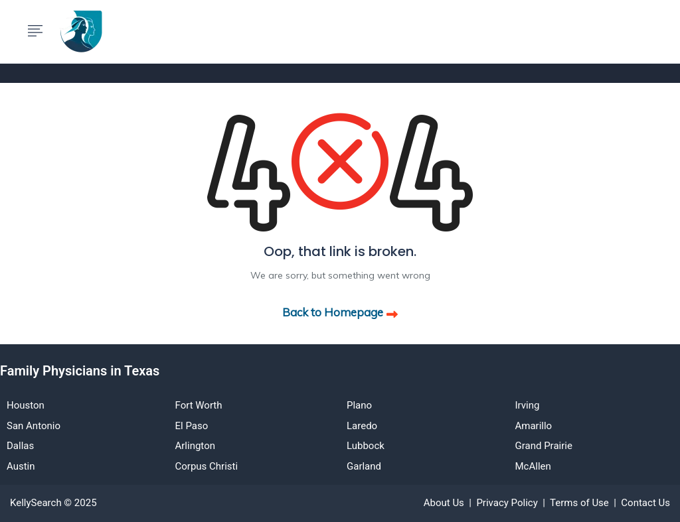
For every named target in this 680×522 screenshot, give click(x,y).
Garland (364, 466)
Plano (359, 405)
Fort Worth (198, 405)
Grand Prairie (543, 446)
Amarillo (533, 426)
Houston (25, 405)
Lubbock (365, 446)
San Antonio (33, 426)
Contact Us (645, 503)
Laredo (362, 426)
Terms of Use (579, 503)
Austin (21, 466)
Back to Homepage (340, 312)
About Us (444, 503)
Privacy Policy (506, 503)
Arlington (195, 446)
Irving (527, 405)
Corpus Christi (206, 466)
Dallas (20, 446)
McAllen (533, 466)
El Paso (192, 426)
